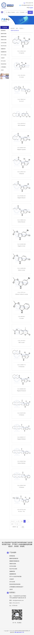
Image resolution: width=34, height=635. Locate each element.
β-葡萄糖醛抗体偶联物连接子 (3, 67)
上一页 (17, 521)
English (31, 7)
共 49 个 (13, 521)
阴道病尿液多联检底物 (3, 64)
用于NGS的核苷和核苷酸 (3, 55)
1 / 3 (20, 524)
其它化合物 (3, 60)
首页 (17, 28)
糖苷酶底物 (3, 30)
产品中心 (21, 28)
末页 (12, 524)
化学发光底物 (3, 42)
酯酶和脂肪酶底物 (3, 34)
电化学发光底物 (3, 46)
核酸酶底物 (3, 48)
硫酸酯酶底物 (3, 51)
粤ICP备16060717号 (19, 632)
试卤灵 (2, 70)
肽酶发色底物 (3, 39)
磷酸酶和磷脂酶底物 (3, 37)
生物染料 (3, 57)
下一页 (16, 524)
